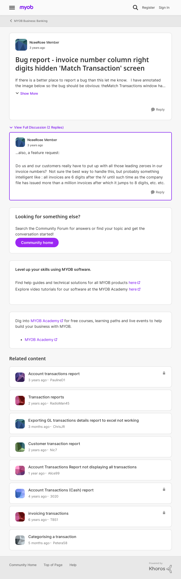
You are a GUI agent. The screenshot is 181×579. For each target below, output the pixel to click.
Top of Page (53, 565)
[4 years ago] (37, 496)
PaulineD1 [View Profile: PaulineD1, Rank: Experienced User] (57, 380)
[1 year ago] (36, 472)
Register (148, 7)
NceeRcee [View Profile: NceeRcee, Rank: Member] (37, 42)
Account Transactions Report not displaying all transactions (82, 467)
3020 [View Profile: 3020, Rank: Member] (54, 496)
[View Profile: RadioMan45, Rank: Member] (20, 400)
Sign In (164, 7)
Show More (26, 93)
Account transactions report (54, 373)
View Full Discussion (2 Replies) (36, 127)
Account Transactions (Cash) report (61, 490)
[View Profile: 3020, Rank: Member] (20, 493)
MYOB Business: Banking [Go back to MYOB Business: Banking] (28, 21)
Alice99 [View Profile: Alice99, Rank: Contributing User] (54, 473)
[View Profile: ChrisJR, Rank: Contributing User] (20, 424)
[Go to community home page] (26, 8)
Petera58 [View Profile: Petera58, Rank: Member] (60, 543)
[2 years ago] (37, 403)
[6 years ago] (37, 519)
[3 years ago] (37, 379)
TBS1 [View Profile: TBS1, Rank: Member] (54, 520)
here (132, 282)
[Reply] (158, 109)
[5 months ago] (38, 542)
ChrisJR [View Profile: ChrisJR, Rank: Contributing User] (59, 427)
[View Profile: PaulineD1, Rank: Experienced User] (20, 377)
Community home (37, 242)
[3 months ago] (38, 426)
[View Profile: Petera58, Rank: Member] (20, 540)
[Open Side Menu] (12, 7)
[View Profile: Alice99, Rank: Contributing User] (20, 470)
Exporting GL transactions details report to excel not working (83, 420)
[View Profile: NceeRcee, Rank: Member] (21, 45)
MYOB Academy (45, 320)
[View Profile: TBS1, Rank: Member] (20, 517)
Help (73, 565)
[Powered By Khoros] (160, 567)
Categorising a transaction (52, 536)
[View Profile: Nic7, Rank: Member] (20, 447)
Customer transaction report (54, 443)
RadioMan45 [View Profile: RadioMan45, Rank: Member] (60, 403)
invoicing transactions (48, 513)
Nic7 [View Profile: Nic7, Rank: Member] (53, 450)
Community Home (23, 565)
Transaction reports (46, 397)
